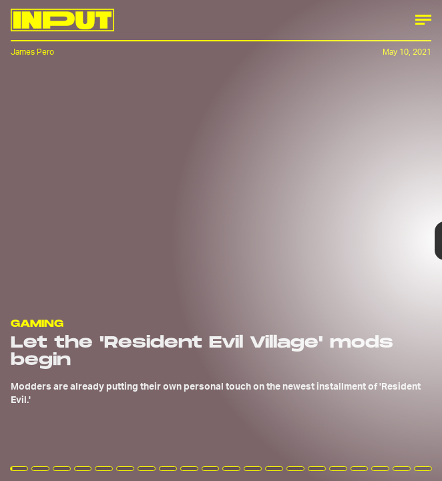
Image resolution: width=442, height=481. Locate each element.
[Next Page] (294, 240)
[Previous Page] (73, 240)
